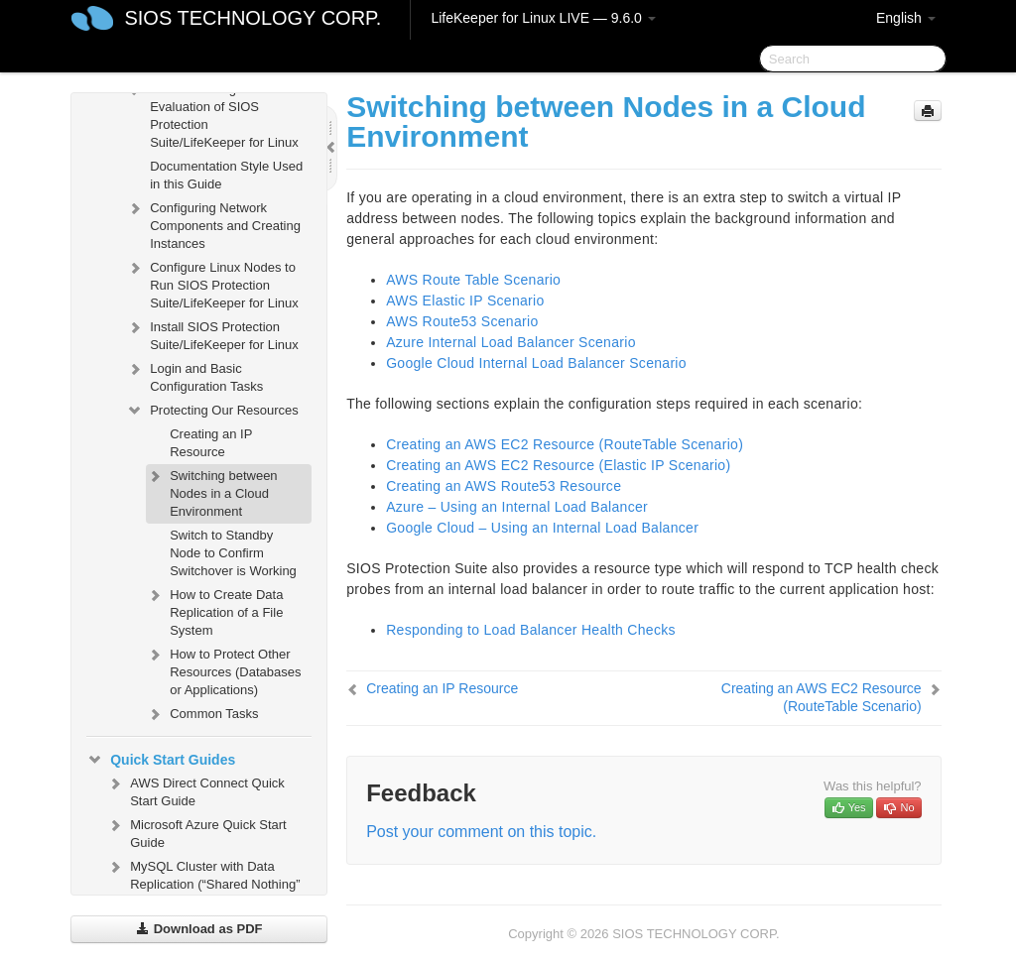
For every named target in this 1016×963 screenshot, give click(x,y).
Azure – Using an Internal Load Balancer (517, 507)
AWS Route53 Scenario (462, 321)
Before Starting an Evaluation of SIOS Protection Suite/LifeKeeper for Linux (212, 113)
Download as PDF (199, 928)
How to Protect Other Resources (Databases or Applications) (223, 670)
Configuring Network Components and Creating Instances (213, 223)
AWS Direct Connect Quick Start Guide (195, 790)
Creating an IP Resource (211, 442)
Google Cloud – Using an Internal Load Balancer (542, 528)
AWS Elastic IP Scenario (465, 300)
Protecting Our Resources (212, 410)
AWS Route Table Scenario (473, 280)
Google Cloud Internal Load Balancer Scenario (536, 363)
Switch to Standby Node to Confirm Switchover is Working (233, 553)
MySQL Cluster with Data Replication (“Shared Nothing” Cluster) (203, 882)
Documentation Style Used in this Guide (226, 175)
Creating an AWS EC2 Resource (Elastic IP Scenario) (558, 465)
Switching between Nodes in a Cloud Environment (211, 491)
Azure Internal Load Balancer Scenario (511, 342)
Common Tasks (202, 714)
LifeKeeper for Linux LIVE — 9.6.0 (543, 18)
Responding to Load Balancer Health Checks (531, 630)
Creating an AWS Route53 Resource (503, 486)
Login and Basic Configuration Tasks (194, 375)
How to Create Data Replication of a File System (214, 610)
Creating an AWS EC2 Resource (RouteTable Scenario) (564, 444)
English (906, 18)
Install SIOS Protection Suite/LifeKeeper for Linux (212, 333)
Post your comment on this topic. (481, 831)
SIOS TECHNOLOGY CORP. (252, 18)
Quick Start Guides (160, 760)
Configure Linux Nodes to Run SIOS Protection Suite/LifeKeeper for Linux (212, 283)
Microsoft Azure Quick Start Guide (196, 831)
